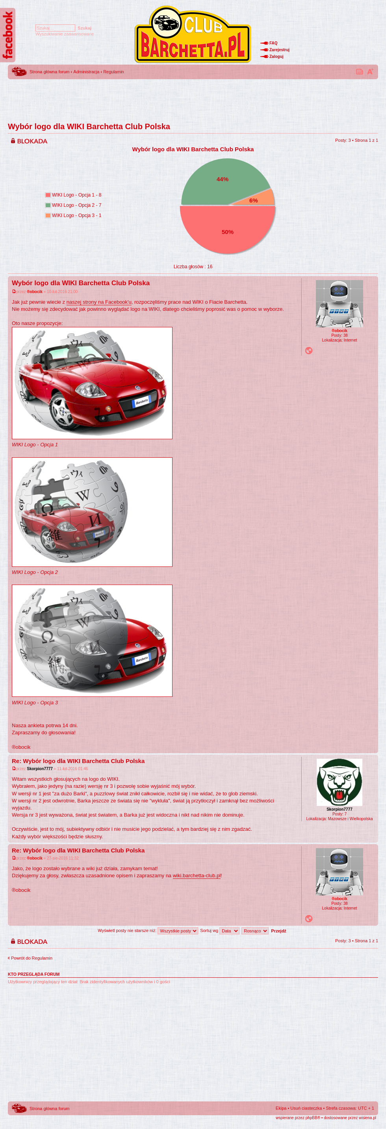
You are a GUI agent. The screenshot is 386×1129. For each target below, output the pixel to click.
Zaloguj (276, 56)
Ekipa (281, 1108)
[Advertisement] (193, 98)
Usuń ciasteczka (306, 1108)
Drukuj (360, 71)
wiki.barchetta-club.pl (197, 875)
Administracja (86, 71)
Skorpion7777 (40, 769)
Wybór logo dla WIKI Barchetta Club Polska (89, 126)
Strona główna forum (50, 71)
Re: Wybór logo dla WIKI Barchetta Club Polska (78, 761)
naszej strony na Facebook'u (99, 302)
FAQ (273, 43)
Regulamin (113, 71)
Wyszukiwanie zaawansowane (64, 34)
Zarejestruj (279, 50)
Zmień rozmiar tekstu (370, 71)
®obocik (35, 292)
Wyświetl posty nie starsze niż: (148, 930)
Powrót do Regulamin (31, 958)
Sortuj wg (219, 930)
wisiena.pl (367, 1118)
